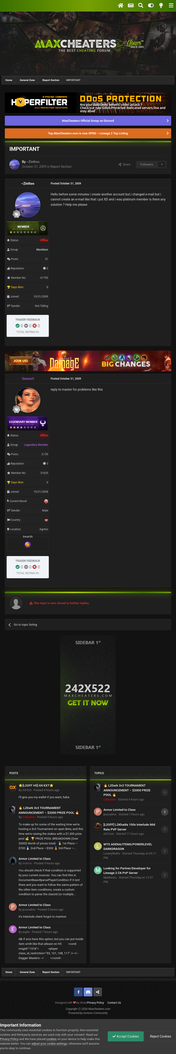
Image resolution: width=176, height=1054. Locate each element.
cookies (51, 1039)
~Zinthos (32, 162)
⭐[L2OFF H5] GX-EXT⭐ (36, 785)
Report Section (61, 166)
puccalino (28, 909)
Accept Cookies (126, 1036)
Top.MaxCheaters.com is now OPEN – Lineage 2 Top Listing (88, 133)
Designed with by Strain (71, 1002)
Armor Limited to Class (35, 858)
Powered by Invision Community (88, 1013)
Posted (46, 790)
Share (124, 164)
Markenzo (110, 877)
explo (26, 932)
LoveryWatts (112, 853)
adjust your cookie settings (49, 1043)
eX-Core (109, 833)
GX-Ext (26, 790)
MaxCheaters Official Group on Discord (88, 120)
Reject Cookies (160, 1036)
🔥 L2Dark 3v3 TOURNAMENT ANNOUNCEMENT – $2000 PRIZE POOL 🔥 (127, 790)
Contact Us (114, 1002)
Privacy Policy (95, 1002)
